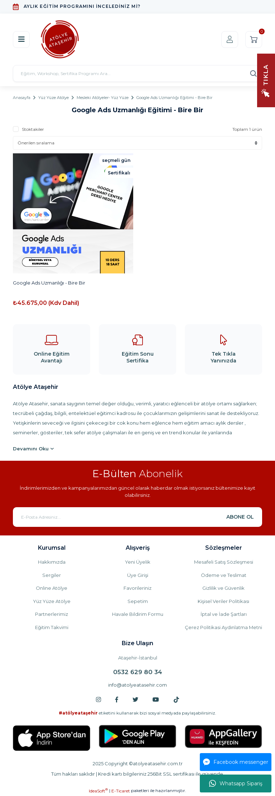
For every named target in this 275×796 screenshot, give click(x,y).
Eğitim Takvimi (51, 627)
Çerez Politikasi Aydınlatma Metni (223, 627)
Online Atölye (51, 588)
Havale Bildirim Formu (137, 614)
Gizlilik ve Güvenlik (223, 588)
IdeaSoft (98, 790)
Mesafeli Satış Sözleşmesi (223, 562)
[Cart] (253, 39)
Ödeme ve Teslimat (223, 575)
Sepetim (137, 601)
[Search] (137, 73)
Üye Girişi (137, 575)
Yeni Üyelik (137, 562)
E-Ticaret (120, 790)
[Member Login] (229, 39)
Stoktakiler (33, 129)
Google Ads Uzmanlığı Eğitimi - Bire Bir (174, 97)
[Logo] (59, 39)
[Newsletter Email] (137, 517)
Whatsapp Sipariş (235, 783)
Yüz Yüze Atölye (52, 601)
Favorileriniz (137, 588)
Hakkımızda (52, 562)
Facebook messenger (235, 762)
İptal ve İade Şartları (224, 614)
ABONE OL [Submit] (240, 517)
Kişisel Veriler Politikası (223, 601)
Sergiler (51, 575)
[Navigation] (266, 80)
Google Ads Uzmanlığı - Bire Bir (49, 283)
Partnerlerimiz (51, 614)
